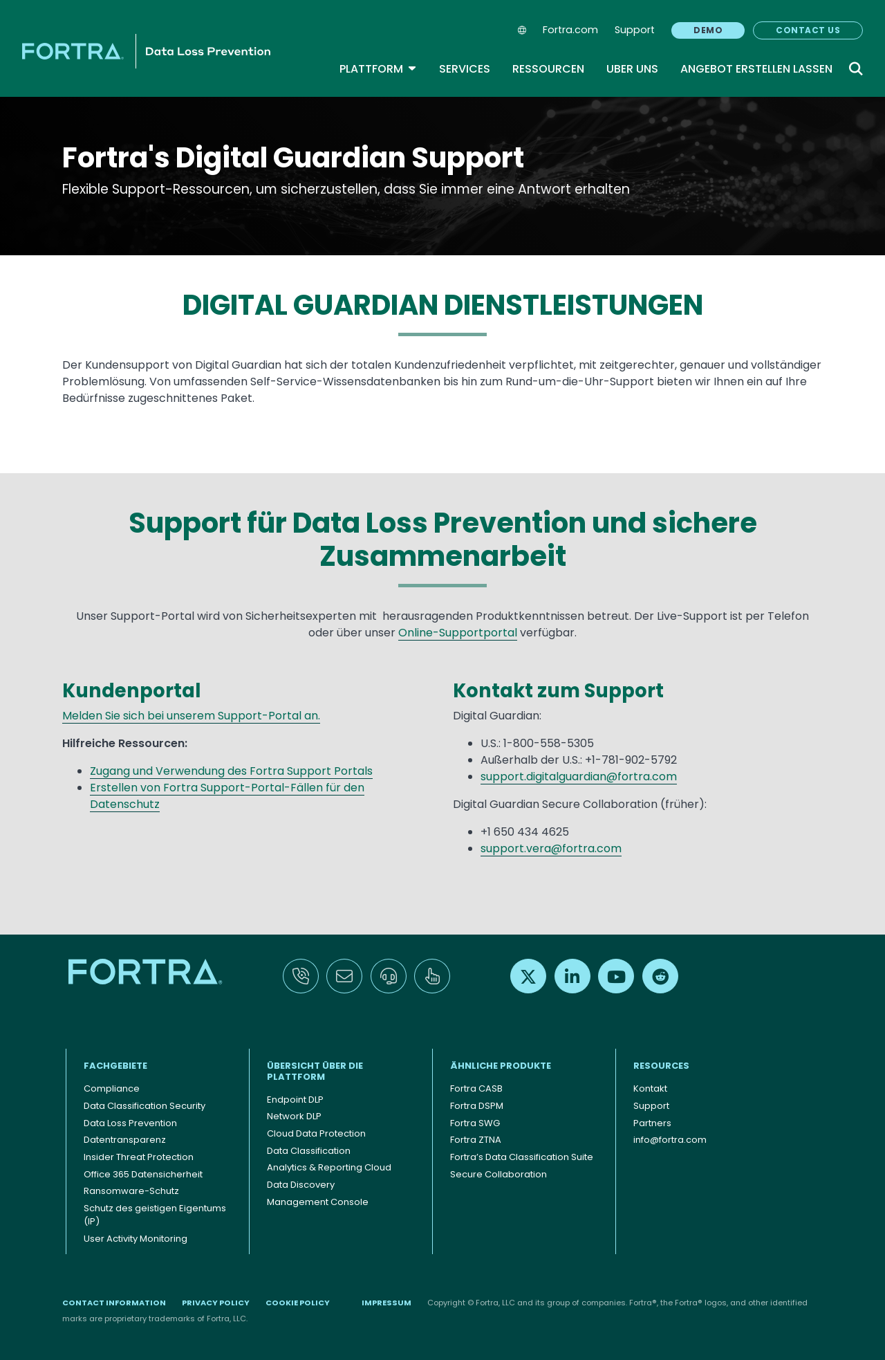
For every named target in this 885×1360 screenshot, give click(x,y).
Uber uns (632, 69)
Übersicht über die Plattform (315, 1071)
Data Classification (309, 1150)
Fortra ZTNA (475, 1139)
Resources (661, 1065)
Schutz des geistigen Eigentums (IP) (155, 1215)
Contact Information (114, 1302)
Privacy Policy (216, 1302)
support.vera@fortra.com (551, 848)
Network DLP (294, 1116)
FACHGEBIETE (115, 1065)
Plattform (378, 69)
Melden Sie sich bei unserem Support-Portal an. (191, 716)
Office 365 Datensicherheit (143, 1174)
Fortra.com (570, 30)
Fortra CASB (476, 1088)
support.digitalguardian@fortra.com (579, 776)
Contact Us (808, 30)
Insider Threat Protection (139, 1157)
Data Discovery (301, 1184)
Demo (708, 30)
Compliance (112, 1088)
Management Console (318, 1202)
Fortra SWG (475, 1123)
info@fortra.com (670, 1139)
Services (464, 69)
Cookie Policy (298, 1302)
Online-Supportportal (457, 633)
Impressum (386, 1302)
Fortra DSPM (476, 1105)
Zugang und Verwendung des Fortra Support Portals (231, 771)
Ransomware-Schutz (131, 1190)
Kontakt (650, 1088)
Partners (652, 1123)
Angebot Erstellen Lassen (756, 69)
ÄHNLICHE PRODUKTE (500, 1065)
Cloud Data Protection (316, 1133)
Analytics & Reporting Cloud (329, 1167)
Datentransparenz (125, 1139)
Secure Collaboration (498, 1174)
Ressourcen (548, 69)
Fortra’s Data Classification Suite (521, 1157)
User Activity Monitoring (135, 1238)
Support (635, 30)
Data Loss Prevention (130, 1123)
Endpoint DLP (295, 1099)
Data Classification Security (144, 1105)
